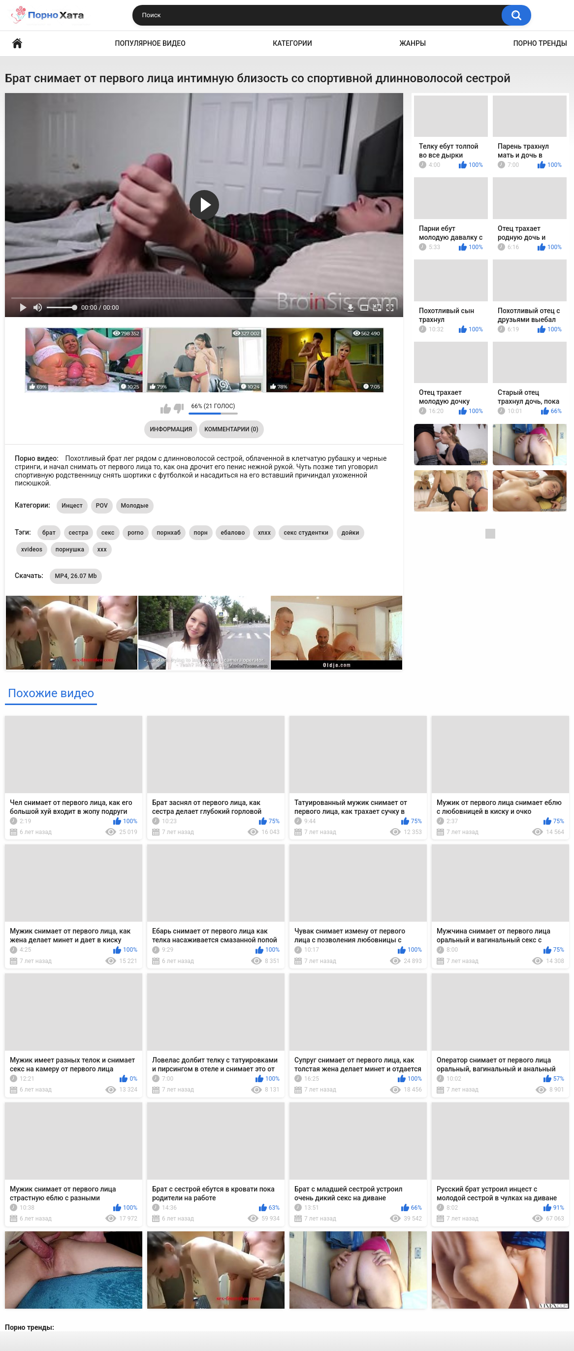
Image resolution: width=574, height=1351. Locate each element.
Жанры (412, 43)
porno (136, 532)
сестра (79, 532)
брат (49, 532)
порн (201, 532)
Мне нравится (165, 409)
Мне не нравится (178, 409)
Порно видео (17, 43)
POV (102, 505)
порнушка (70, 549)
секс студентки (306, 532)
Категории (292, 43)
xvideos (31, 549)
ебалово (233, 532)
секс (108, 532)
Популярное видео (150, 43)
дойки (350, 532)
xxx (102, 549)
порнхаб (169, 532)
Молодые (135, 505)
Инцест (72, 505)
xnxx (264, 532)
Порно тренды (540, 43)
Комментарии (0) (231, 429)
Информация (171, 429)
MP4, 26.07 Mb (75, 576)
